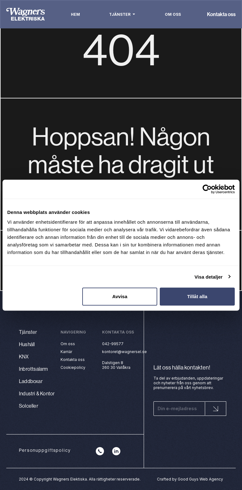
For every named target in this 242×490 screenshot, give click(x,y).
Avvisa (119, 296)
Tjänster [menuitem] (119, 14)
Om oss (67, 343)
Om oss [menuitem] (173, 14)
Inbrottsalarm (33, 369)
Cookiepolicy (72, 367)
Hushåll (27, 344)
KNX (24, 356)
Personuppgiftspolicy (45, 450)
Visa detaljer (208, 276)
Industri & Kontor (37, 393)
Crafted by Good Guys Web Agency (190, 479)
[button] (134, 14)
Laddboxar (31, 381)
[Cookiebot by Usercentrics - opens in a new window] (207, 189)
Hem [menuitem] (75, 14)
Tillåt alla (197, 296)
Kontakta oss (221, 14)
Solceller (28, 406)
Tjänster (28, 332)
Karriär (66, 351)
